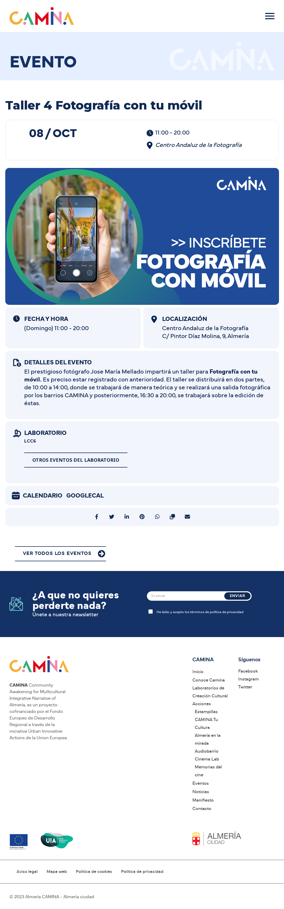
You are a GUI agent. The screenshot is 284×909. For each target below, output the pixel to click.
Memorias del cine (208, 771)
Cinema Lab (207, 759)
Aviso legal (27, 872)
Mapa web (57, 872)
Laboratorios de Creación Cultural (210, 692)
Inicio (197, 671)
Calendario (42, 496)
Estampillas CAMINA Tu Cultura (206, 719)
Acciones (201, 704)
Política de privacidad (142, 872)
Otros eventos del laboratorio (75, 460)
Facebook (248, 671)
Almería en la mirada (208, 739)
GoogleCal (85, 496)
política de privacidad (226, 612)
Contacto (201, 808)
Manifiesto (203, 800)
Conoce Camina (208, 680)
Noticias (200, 791)
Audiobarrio (206, 751)
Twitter (245, 687)
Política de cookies (94, 872)
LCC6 (30, 441)
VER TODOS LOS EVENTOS (57, 553)
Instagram (248, 679)
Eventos (200, 783)
